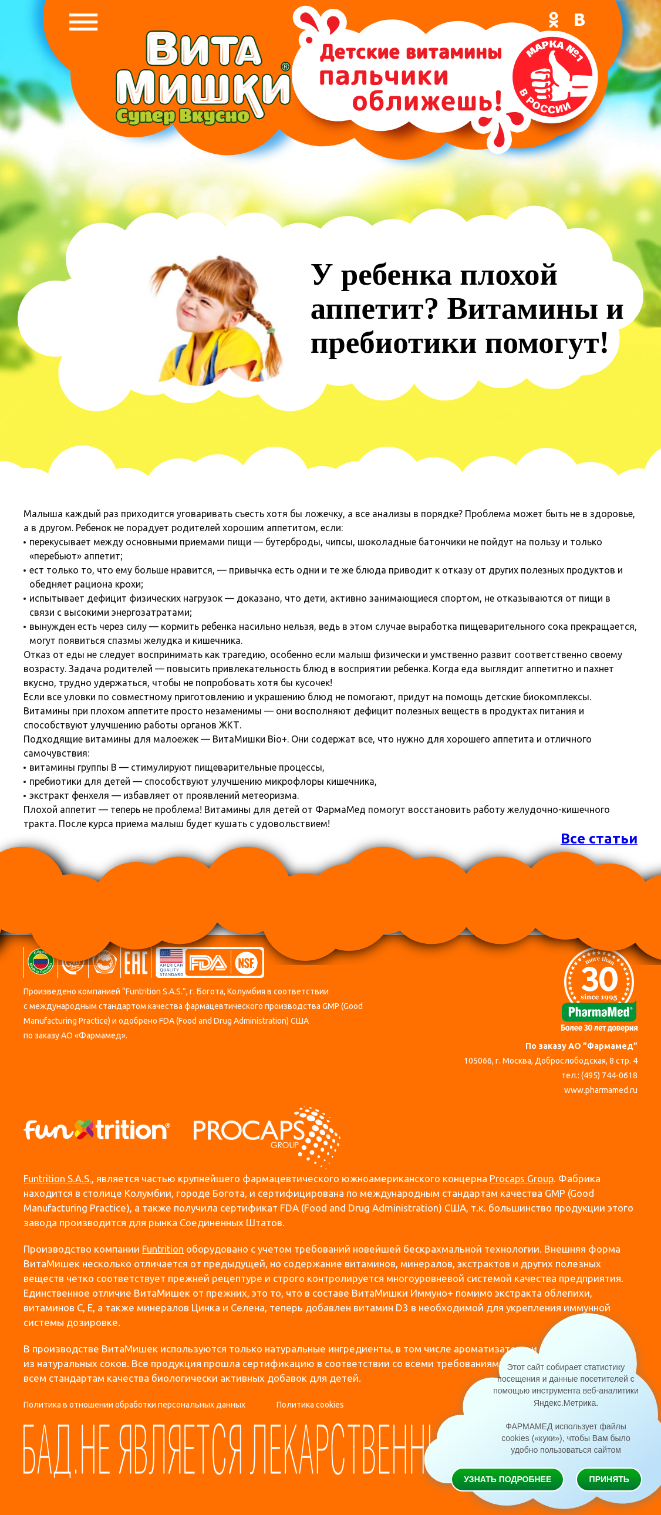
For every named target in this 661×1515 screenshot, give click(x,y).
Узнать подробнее (507, 1478)
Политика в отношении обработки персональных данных (134, 1405)
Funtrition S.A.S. (58, 1179)
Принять (609, 1478)
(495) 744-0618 (609, 1075)
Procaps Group (524, 1179)
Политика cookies (310, 1405)
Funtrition (164, 1249)
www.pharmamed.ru (601, 1090)
